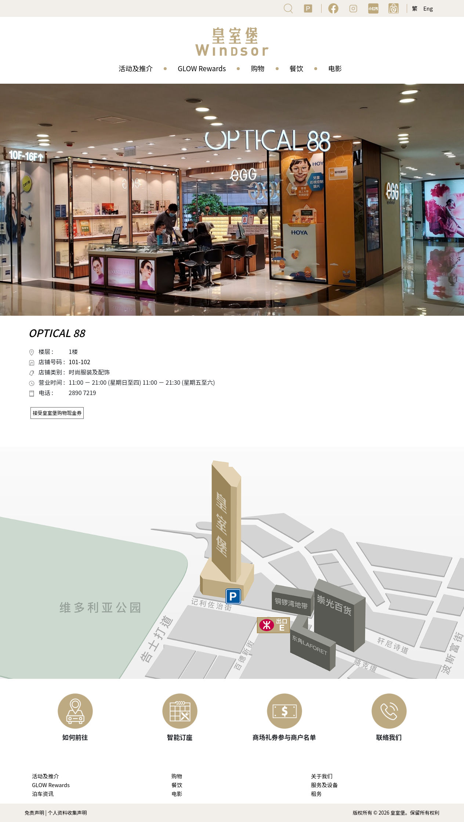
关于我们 (322, 776)
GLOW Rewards (202, 68)
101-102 (79, 361)
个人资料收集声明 (67, 812)
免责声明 (34, 812)
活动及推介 (136, 68)
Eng (428, 8)
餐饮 (296, 68)
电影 (335, 68)
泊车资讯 (43, 793)
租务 (316, 793)
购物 (257, 68)
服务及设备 (324, 785)
